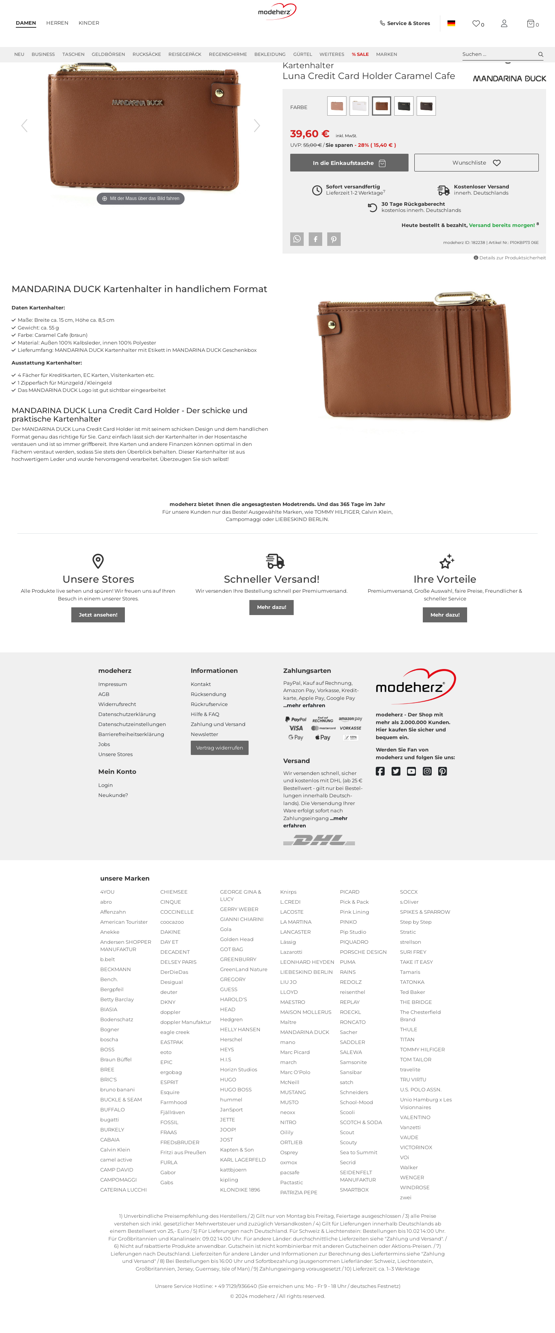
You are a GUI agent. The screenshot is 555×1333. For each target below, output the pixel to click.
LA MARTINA (295, 949)
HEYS (227, 1077)
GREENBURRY (238, 987)
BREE (107, 1097)
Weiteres (332, 54)
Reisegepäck (184, 54)
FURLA (168, 1190)
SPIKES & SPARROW (425, 939)
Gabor (168, 1200)
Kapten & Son (237, 1177)
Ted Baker (412, 1020)
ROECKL (350, 1040)
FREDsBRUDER (179, 1170)
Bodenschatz (116, 1047)
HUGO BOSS (236, 1117)
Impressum (112, 712)
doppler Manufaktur (185, 1050)
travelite (410, 1097)
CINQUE (170, 929)
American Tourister (124, 949)
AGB (103, 722)
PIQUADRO (354, 970)
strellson (410, 970)
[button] (476, 190)
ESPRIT (169, 1110)
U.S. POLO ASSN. (421, 1117)
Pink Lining (354, 939)
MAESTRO (292, 1030)
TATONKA (412, 1010)
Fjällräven (172, 1140)
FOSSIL (169, 1150)
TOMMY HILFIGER (422, 1077)
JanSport (231, 1137)
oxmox (288, 1190)
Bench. (109, 1007)
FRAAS (168, 1160)
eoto (166, 1080)
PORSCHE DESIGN (363, 980)
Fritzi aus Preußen (183, 1180)
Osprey (289, 1180)
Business (43, 54)
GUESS (228, 1017)
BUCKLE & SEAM (121, 1127)
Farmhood (173, 1130)
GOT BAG (231, 977)
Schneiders (354, 1120)
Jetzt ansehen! (98, 642)
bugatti (109, 1147)
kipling (229, 1207)
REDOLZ (351, 1010)
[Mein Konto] (505, 23)
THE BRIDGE (416, 1030)
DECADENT (175, 980)
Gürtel (302, 54)
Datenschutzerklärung (127, 742)
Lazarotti (291, 980)
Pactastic (291, 1210)
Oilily (286, 1160)
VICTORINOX (416, 1175)
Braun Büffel (116, 1087)
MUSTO (289, 1130)
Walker (409, 1195)
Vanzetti (410, 1155)
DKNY (167, 1030)
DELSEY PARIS (178, 990)
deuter (168, 1020)
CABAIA (109, 1167)
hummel (231, 1127)
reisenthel (352, 1020)
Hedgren (231, 1047)
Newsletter (204, 762)
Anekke (109, 959)
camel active (116, 1187)
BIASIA (108, 1037)
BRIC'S (108, 1107)
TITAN (407, 1067)
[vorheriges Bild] (24, 153)
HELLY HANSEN (240, 1057)
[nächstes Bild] (257, 153)
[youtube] (415, 799)
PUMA (347, 990)
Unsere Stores (115, 782)
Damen (26, 23)
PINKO (348, 949)
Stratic (408, 959)
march (288, 1090)
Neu (19, 54)
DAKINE (170, 959)
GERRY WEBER (239, 937)
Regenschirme (228, 54)
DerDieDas (174, 1000)
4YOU (107, 919)
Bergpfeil (112, 1017)
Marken (386, 54)
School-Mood (356, 1130)
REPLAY (350, 1030)
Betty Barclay (117, 1027)
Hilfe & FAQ (205, 742)
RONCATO (353, 1050)
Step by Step (416, 949)
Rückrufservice (209, 732)
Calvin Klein (115, 1177)
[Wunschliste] (478, 23)
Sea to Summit (358, 1180)
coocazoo (172, 949)
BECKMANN (115, 997)
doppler (170, 1040)
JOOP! (228, 1157)
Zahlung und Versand (218, 752)
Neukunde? (113, 823)
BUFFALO (112, 1137)
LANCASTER (295, 959)
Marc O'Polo (295, 1100)
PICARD (350, 919)
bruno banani (117, 1117)
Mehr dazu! (271, 635)
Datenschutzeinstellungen (132, 752)
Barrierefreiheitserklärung (131, 762)
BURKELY (112, 1157)
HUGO (228, 1107)
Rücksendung (208, 722)
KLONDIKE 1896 (240, 1217)
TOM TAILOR (415, 1087)
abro (106, 929)
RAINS (348, 1000)
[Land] (451, 23)
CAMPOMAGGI (118, 1207)
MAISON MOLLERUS (305, 1040)
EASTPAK (171, 1070)
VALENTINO (415, 1145)
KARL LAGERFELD (243, 1187)
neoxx (287, 1140)
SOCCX (409, 919)
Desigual (171, 1010)
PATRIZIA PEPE (299, 1220)
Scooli (347, 1140)
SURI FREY (413, 980)
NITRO (288, 1150)
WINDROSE (415, 1215)
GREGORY (233, 1007)
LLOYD (289, 1020)
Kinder (89, 23)
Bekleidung (270, 54)
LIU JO (288, 1010)
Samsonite (353, 1090)
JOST (226, 1167)
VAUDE (409, 1165)
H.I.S (225, 1087)
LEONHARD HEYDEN (307, 990)
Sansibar (351, 1100)
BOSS (107, 1077)
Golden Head (237, 967)
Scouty (348, 1170)
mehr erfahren (306, 733)
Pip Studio (353, 959)
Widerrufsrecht (117, 732)
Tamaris (410, 1000)
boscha (109, 1067)
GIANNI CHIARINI (242, 947)
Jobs (104, 772)
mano (287, 1070)
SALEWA (351, 1080)
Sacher (348, 1060)
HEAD (227, 1037)
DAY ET (169, 970)
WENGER (412, 1205)
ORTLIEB (291, 1170)
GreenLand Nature (243, 997)
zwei (406, 1225)
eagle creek (175, 1060)
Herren (57, 23)
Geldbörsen (108, 54)
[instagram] (431, 799)
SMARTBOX (354, 1217)
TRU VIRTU (413, 1107)
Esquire (170, 1120)
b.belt (107, 987)
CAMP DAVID (116, 1197)
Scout (347, 1160)
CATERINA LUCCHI (123, 1217)
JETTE (227, 1147)
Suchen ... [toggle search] (502, 54)
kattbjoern (233, 1197)
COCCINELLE (177, 939)
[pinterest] (446, 799)
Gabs (166, 1210)
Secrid (348, 1190)
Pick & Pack (354, 929)
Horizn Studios (238, 1097)
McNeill (289, 1110)
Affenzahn (113, 939)
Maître (288, 1050)
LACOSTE (292, 939)
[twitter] (399, 799)
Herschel (231, 1067)
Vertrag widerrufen (219, 775)
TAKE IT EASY (416, 990)
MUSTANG (293, 1120)
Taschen (73, 54)
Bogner (109, 1057)
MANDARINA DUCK (310, 80)
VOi (404, 1185)
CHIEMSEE (174, 919)
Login (105, 813)
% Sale (360, 54)
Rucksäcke (147, 54)
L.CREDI (290, 929)
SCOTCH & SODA (361, 1150)
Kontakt (201, 712)
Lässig (288, 970)
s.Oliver (409, 929)
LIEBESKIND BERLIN (306, 1000)
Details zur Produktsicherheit (510, 285)
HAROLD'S (233, 1027)
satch (346, 1110)
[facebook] (384, 799)
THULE (408, 1057)
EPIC (166, 1090)
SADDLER (352, 1070)
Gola (226, 957)
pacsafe (289, 1200)
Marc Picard (295, 1080)
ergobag (171, 1100)
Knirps (288, 919)
